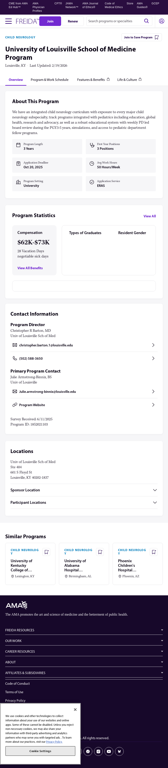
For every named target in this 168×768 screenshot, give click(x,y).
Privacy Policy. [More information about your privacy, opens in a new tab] (54, 741)
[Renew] (73, 21)
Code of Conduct (17, 683)
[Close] (75, 709)
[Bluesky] (119, 751)
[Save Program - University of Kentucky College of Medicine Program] (46, 552)
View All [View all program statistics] (150, 216)
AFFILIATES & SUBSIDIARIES (25, 673)
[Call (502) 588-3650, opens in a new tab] (84, 358)
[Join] (50, 21)
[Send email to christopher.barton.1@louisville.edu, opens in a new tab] (84, 345)
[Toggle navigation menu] (8, 21)
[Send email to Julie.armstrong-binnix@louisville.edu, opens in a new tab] (84, 391)
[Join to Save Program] (141, 37)
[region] (40, 734)
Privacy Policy (15, 700)
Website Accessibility (20, 709)
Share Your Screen (18, 717)
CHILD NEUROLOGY (20, 37)
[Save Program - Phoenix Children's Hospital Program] (154, 552)
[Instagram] (98, 751)
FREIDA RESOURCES (19, 630)
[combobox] (119, 21)
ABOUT (10, 662)
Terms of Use (14, 692)
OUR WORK (13, 641)
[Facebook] (88, 751)
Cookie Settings (16, 726)
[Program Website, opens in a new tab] (84, 405)
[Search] (146, 21)
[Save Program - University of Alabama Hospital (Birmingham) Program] (100, 552)
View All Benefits (30, 268)
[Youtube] (109, 751)
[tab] (15, 79)
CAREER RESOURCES (20, 651)
